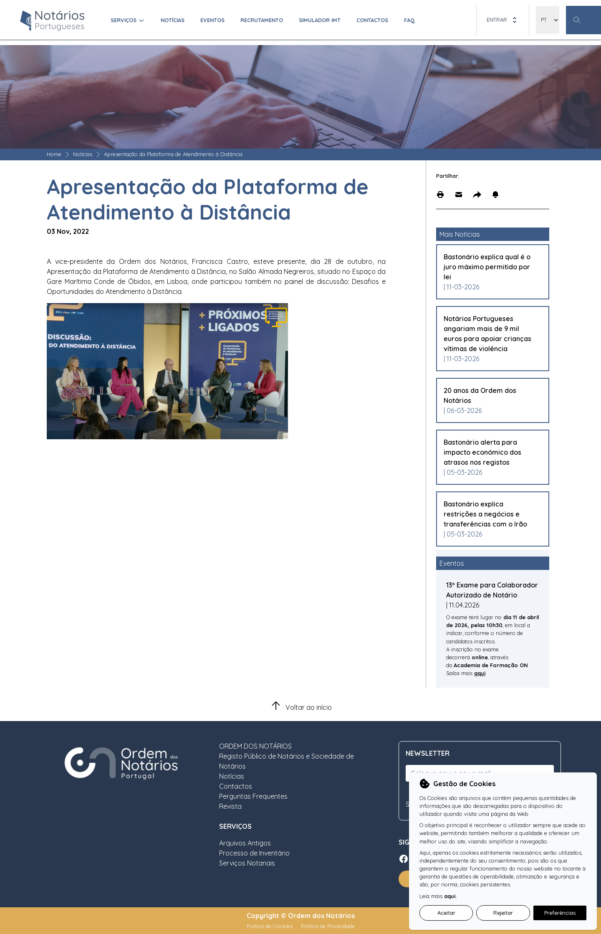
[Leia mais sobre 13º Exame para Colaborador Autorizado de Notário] (492, 595)
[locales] (547, 20)
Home (54, 154)
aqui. (450, 896)
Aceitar (446, 912)
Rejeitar (503, 912)
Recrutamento (261, 20)
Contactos (372, 20)
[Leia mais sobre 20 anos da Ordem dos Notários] (488, 395)
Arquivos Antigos (245, 843)
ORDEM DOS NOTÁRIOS (255, 746)
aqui (479, 673)
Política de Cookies (270, 926)
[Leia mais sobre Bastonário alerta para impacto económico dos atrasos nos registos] (488, 452)
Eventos (212, 20)
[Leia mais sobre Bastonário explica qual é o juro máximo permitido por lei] (488, 267)
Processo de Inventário (254, 853)
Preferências (560, 912)
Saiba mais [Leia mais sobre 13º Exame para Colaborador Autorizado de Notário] (460, 673)
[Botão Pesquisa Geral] (583, 20)
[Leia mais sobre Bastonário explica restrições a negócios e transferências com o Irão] (488, 514)
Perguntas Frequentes (253, 796)
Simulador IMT (320, 20)
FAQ (409, 20)
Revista (230, 806)
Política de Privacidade (328, 926)
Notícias (172, 20)
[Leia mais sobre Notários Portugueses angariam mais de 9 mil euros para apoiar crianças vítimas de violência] (488, 334)
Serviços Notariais (247, 863)
